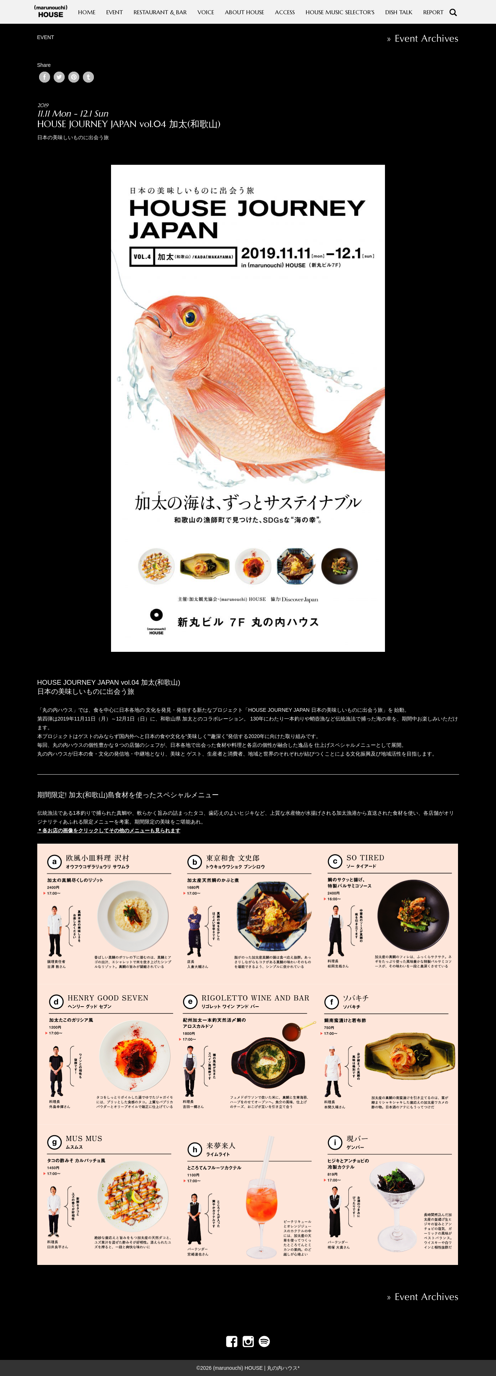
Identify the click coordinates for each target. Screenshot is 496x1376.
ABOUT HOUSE (244, 12)
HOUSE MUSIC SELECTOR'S (340, 12)
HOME (86, 12)
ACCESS (285, 12)
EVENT (114, 12)
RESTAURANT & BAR (160, 12)
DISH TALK (398, 12)
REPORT (433, 12)
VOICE (206, 12)
